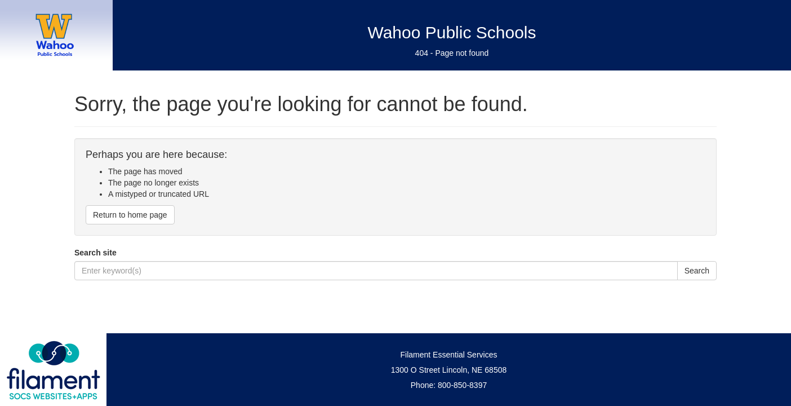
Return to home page (130, 214)
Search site (95, 252)
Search (697, 270)
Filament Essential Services (449, 354)
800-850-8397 (462, 385)
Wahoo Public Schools (451, 32)
